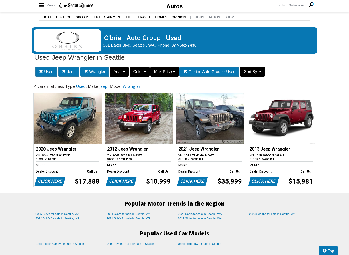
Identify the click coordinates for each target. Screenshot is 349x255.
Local (46, 17)
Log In (280, 5)
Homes (161, 17)
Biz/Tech (63, 17)
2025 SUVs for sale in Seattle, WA (57, 214)
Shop (229, 17)
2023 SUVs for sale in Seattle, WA (200, 214)
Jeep (69, 71)
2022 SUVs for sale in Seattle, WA (57, 218)
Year (119, 71)
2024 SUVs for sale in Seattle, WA (129, 214)
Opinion (179, 17)
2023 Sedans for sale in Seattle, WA (272, 214)
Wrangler (95, 71)
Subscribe (296, 5)
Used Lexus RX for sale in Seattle (199, 243)
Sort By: (252, 71)
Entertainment (108, 17)
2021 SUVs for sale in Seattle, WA (129, 218)
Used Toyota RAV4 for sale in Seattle (130, 243)
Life (130, 17)
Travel (144, 17)
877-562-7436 (184, 45)
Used (46, 71)
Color (139, 71)
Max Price (164, 71)
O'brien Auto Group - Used (209, 71)
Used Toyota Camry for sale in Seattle (59, 243)
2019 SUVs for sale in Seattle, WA (200, 218)
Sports (82, 17)
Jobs (199, 17)
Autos (174, 6)
